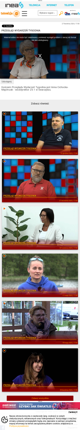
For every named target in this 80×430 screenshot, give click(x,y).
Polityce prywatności (19, 426)
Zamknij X (72, 412)
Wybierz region (47, 13)
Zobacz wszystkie (40, 398)
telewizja (10, 13)
